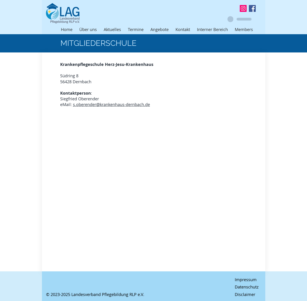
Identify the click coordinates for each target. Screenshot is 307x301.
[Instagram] (243, 8)
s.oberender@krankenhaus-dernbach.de (111, 104)
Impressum (246, 279)
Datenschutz (246, 287)
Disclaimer (245, 294)
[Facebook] (252, 8)
